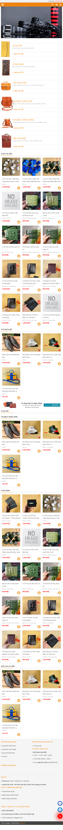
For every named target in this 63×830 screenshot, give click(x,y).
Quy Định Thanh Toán (9, 746)
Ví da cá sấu (38, 746)
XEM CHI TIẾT (18, 54)
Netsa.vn (22, 823)
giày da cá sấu (42, 762)
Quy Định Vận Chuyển (9, 749)
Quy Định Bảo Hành (8, 753)
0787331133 (58, 1)
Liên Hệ (4, 756)
